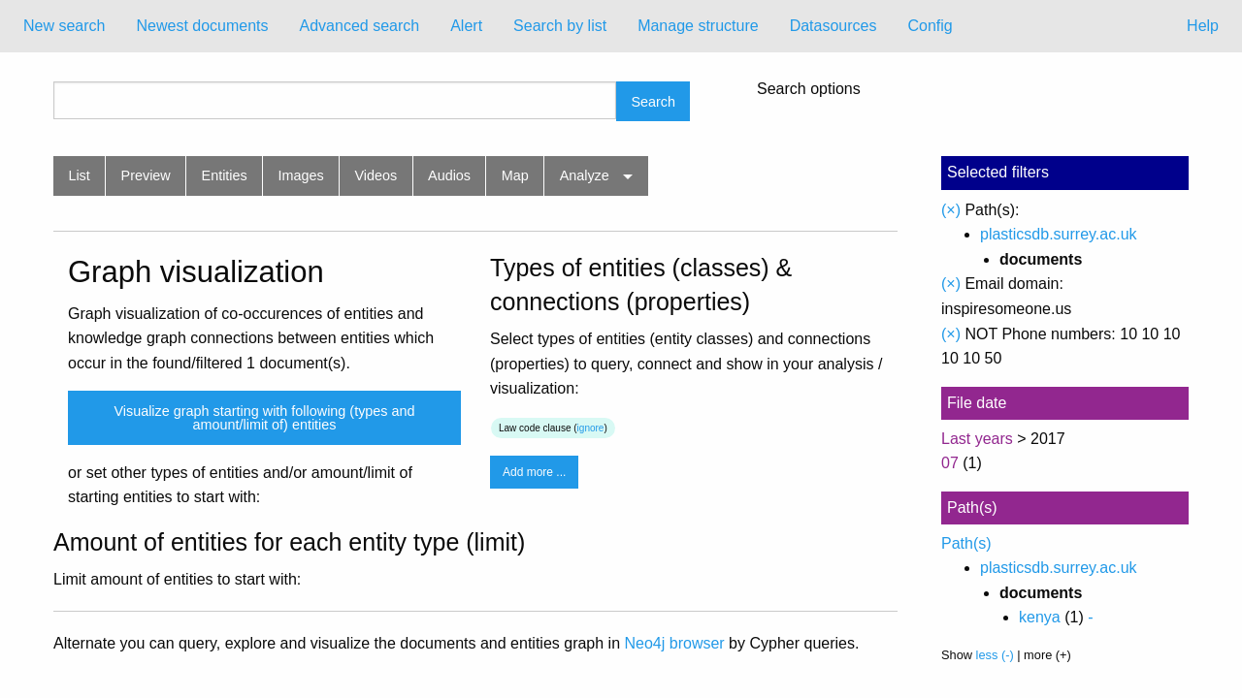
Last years (977, 438)
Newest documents (202, 25)
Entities (224, 175)
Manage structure (698, 25)
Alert (466, 25)
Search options (809, 89)
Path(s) (966, 543)
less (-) (995, 655)
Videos (376, 175)
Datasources (833, 25)
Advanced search (360, 25)
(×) (951, 210)
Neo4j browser (675, 643)
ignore (591, 428)
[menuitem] (64, 26)
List (78, 175)
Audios (449, 175)
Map (515, 175)
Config (929, 25)
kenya (1040, 617)
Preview (146, 175)
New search (64, 25)
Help (1203, 25)
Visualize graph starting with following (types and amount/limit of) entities (264, 417)
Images (301, 175)
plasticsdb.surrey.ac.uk (1058, 234)
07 (950, 463)
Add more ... (534, 472)
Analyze (584, 175)
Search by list (559, 25)
